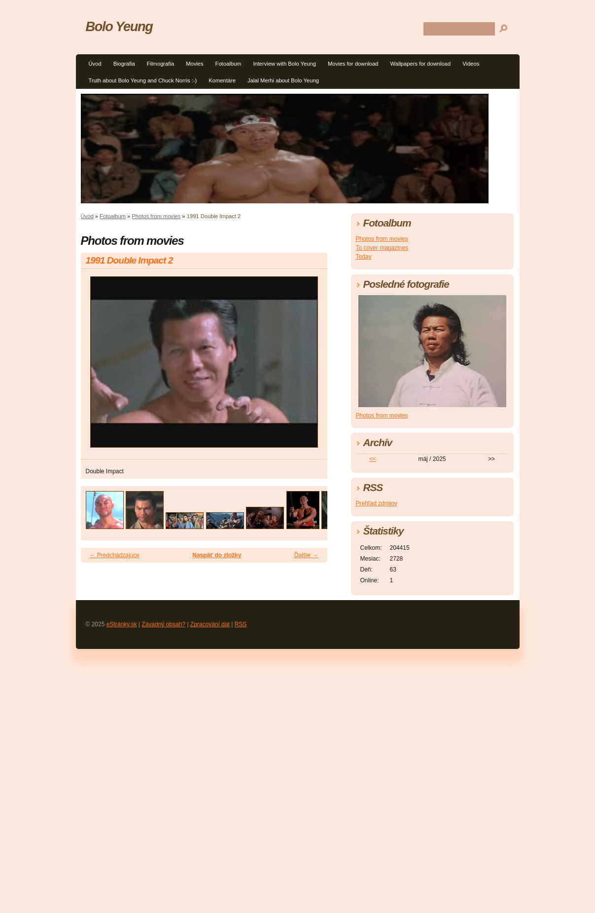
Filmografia (160, 64)
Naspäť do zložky (216, 555)
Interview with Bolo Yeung (284, 64)
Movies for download (353, 64)
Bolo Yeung (119, 26)
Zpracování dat (210, 624)
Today (364, 256)
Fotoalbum (228, 64)
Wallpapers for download (420, 64)
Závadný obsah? (163, 624)
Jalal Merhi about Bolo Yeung (283, 80)
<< (372, 459)
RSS (241, 624)
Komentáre (222, 80)
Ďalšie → (306, 555)
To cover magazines (382, 247)
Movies (194, 64)
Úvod (95, 64)
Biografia (124, 64)
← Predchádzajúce (115, 555)
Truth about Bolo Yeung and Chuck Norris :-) (143, 80)
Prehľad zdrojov (376, 503)
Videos (470, 64)
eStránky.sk (121, 624)
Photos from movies (156, 216)
